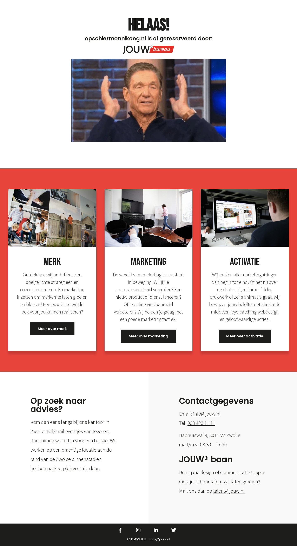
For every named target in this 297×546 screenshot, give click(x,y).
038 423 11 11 (201, 423)
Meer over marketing (148, 336)
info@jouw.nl (206, 413)
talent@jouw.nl (229, 490)
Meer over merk (52, 328)
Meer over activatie (244, 336)
